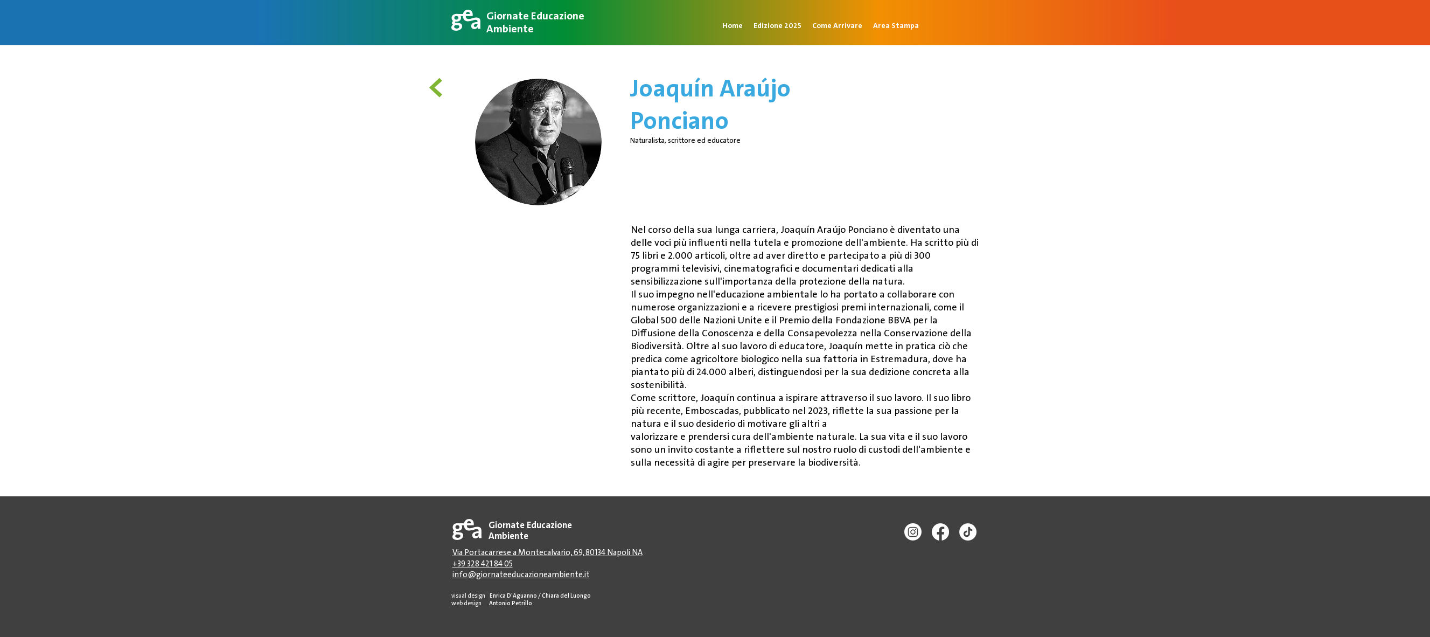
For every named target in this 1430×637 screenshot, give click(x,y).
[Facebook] (940, 532)
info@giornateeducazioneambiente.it (521, 574)
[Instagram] (913, 532)
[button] (896, 24)
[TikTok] (967, 532)
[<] (439, 86)
